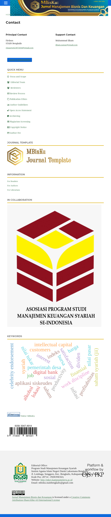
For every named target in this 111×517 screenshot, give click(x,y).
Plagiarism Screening (18, 121)
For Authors (12, 185)
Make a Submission (19, 60)
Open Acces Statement (19, 110)
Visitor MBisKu (28, 416)
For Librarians (13, 190)
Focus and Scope (16, 76)
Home (9, 14)
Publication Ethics (17, 99)
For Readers (12, 181)
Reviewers (14, 87)
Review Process (16, 93)
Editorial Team (16, 82)
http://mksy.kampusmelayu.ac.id (56, 479)
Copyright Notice (17, 127)
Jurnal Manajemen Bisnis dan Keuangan (32, 497)
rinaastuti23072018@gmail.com (19, 47)
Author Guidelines (17, 104)
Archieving (13, 116)
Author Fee (14, 132)
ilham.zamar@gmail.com (66, 45)
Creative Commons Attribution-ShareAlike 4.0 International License (51, 498)
